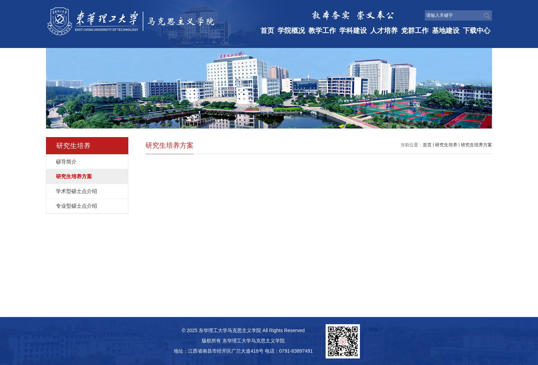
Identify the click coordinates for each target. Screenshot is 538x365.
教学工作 (322, 30)
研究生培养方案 (476, 144)
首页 (267, 30)
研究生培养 (446, 144)
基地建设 (445, 30)
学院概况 (291, 30)
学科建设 (353, 30)
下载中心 (476, 30)
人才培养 (384, 30)
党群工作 (415, 30)
